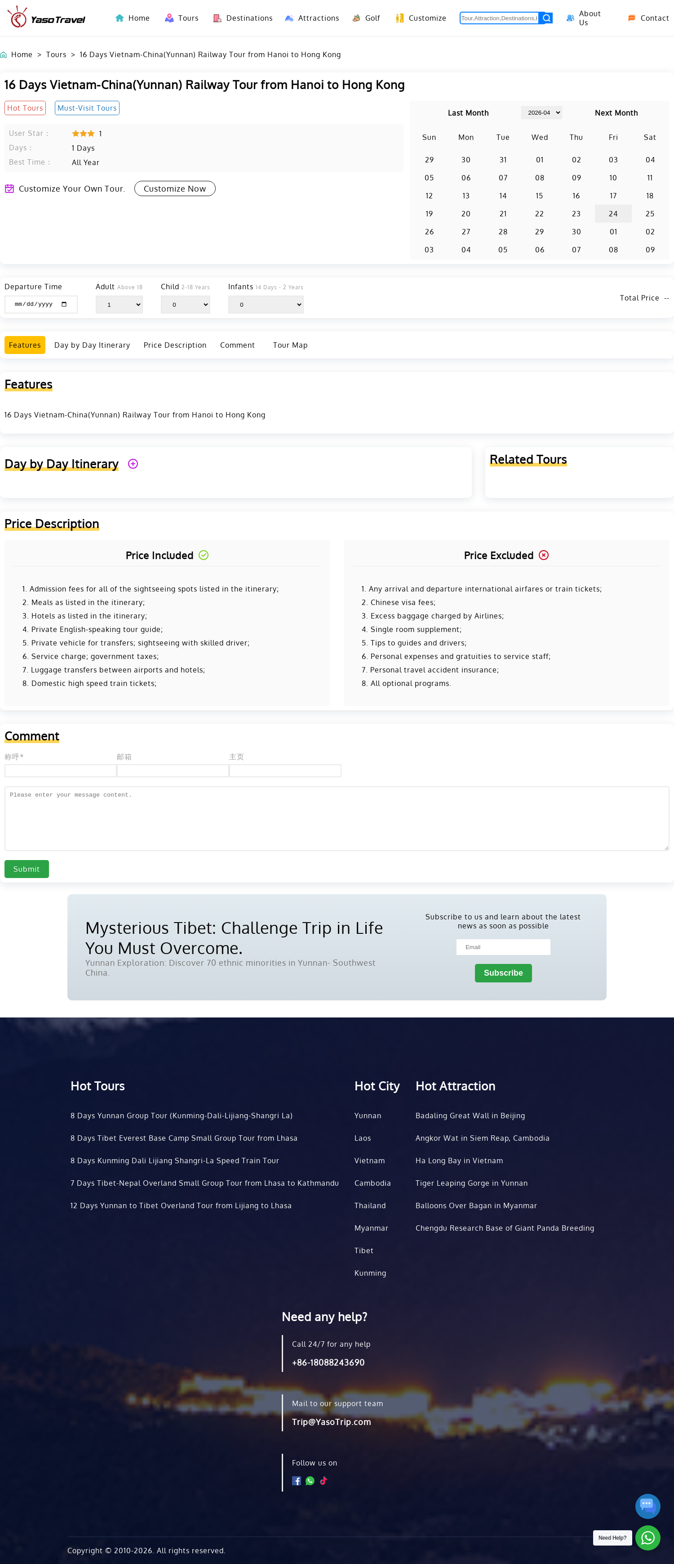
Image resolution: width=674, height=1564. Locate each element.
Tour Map (290, 345)
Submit (26, 869)
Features (25, 345)
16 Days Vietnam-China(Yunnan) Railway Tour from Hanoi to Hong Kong (210, 54)
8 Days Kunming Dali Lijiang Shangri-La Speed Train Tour (175, 1160)
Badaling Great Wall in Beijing (470, 1115)
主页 (236, 756)
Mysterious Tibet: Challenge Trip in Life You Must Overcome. (234, 937)
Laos (363, 1138)
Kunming (370, 1272)
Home (139, 17)
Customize (418, 17)
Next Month (616, 112)
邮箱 (124, 756)
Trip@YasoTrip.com (331, 1422)
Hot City (377, 1085)
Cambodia (373, 1183)
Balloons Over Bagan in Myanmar (476, 1205)
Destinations (240, 17)
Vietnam (370, 1160)
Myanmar (372, 1227)
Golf (364, 17)
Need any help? (325, 1316)
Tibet (364, 1250)
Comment (237, 345)
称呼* (14, 756)
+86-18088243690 (328, 1362)
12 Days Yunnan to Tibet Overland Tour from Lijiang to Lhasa (181, 1205)
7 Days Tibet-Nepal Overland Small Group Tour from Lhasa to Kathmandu (205, 1183)
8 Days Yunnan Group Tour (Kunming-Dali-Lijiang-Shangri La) (182, 1115)
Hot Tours (98, 1085)
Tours (180, 17)
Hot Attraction (456, 1085)
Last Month (468, 112)
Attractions (309, 17)
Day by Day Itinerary (92, 345)
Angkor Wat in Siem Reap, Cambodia (483, 1138)
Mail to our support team (337, 1403)
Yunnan (368, 1115)
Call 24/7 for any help (331, 1344)
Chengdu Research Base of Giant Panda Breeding (505, 1227)
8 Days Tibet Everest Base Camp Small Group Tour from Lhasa (184, 1138)
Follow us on (314, 1462)
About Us (582, 18)
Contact (645, 18)
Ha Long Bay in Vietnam (459, 1160)
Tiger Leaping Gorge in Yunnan (472, 1183)
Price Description (175, 345)
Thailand (370, 1205)
